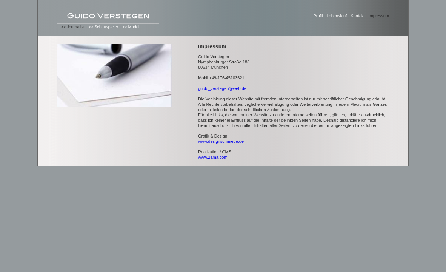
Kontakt (357, 16)
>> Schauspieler (103, 27)
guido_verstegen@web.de (222, 88)
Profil (318, 16)
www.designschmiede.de (221, 141)
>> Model (130, 27)
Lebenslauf (336, 16)
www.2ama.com (213, 157)
